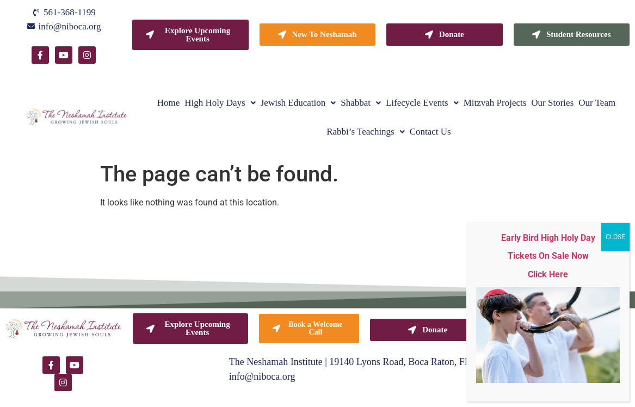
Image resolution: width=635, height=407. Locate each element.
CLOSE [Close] (615, 237)
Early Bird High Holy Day (548, 238)
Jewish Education (298, 103)
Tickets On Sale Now (548, 256)
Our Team (596, 103)
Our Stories (552, 103)
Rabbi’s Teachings (365, 131)
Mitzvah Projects (495, 103)
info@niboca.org (262, 376)
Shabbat (361, 103)
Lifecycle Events (422, 103)
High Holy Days (219, 103)
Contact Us (430, 131)
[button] (219, 102)
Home (168, 103)
